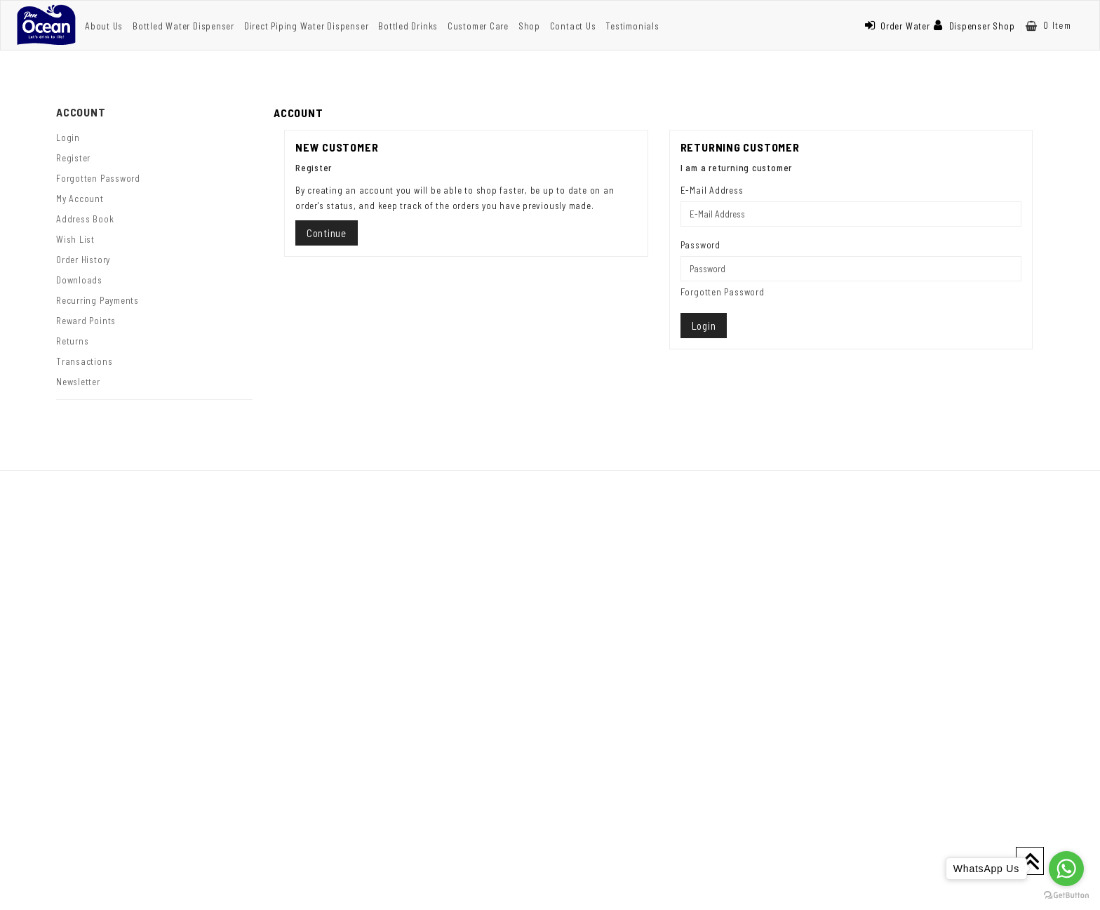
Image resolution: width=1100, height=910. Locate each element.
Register (73, 157)
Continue (327, 233)
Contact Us (573, 26)
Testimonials (632, 26)
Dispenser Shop (974, 26)
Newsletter (78, 381)
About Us (104, 26)
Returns (72, 341)
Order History (83, 259)
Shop (529, 26)
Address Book (85, 219)
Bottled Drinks (408, 26)
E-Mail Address (712, 190)
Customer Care (478, 26)
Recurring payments (97, 300)
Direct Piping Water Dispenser (306, 26)
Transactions (84, 361)
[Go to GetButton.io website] (1066, 895)
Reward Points (86, 320)
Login (68, 137)
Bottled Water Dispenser (183, 26)
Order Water (897, 26)
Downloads (79, 280)
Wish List (75, 239)
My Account (80, 198)
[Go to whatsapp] (1066, 868)
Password (700, 244)
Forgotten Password (98, 178)
